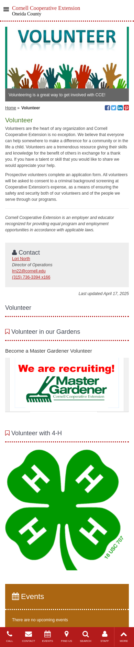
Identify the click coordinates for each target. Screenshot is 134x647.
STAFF (104, 637)
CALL (9, 637)
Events (28, 596)
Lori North (21, 258)
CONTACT (28, 637)
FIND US (66, 637)
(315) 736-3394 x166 (31, 277)
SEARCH (85, 637)
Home (10, 108)
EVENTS (47, 637)
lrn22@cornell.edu (29, 271)
